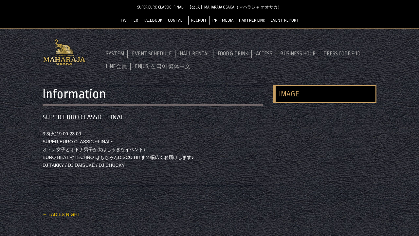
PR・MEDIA (222, 20)
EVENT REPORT (285, 20)
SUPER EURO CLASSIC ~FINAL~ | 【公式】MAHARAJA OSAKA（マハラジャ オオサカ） (209, 7)
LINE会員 (116, 66)
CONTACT (177, 20)
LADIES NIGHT (61, 214)
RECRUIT (199, 20)
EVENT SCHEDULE (152, 54)
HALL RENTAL (195, 54)
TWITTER (129, 20)
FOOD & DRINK (233, 54)
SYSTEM (115, 54)
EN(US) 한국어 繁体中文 (163, 66)
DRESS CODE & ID (341, 54)
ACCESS (264, 54)
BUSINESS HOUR (298, 54)
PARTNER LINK (252, 20)
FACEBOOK (153, 20)
